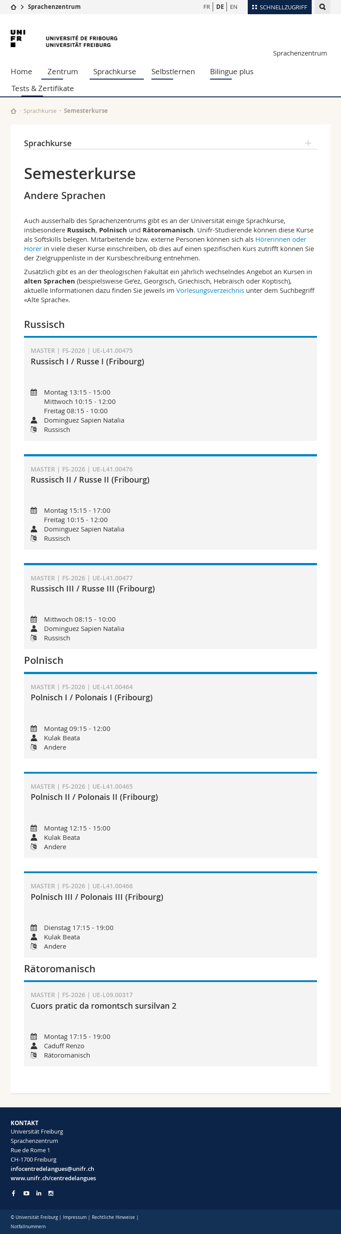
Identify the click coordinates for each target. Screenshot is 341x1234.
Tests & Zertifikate (43, 88)
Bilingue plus (232, 71)
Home (21, 71)
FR (206, 7)
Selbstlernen (173, 71)
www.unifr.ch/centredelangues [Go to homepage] (53, 1178)
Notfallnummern (28, 1227)
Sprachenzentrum (54, 7)
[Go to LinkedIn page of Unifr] (38, 1193)
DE (220, 7)
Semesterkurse (86, 111)
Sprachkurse (114, 71)
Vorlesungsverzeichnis (210, 290)
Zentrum (63, 71)
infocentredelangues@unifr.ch (52, 1169)
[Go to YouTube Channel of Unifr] (26, 1193)
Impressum (75, 1217)
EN (234, 7)
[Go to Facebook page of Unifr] (13, 1193)
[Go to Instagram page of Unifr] (50, 1193)
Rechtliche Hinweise (113, 1217)
